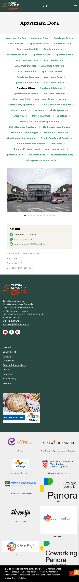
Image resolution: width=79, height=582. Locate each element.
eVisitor (20, 451)
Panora (58, 501)
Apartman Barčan (16, 38)
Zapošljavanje (10, 378)
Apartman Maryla (53, 60)
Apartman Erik (16, 43)
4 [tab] (34, 215)
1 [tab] (25, 215)
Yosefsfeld (56, 143)
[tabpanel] (39, 190)
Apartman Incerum (16, 54)
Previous (15, 190)
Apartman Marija (53, 49)
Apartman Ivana (41, 54)
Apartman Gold (62, 43)
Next (64, 190)
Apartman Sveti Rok (52, 65)
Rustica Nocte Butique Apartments (39, 121)
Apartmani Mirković (54, 93)
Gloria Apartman (59, 110)
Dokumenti (8, 360)
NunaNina (61, 115)
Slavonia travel (20, 521)
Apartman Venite (26, 71)
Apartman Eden (14, 154)
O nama (7, 356)
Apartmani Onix (21, 99)
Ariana (62, 99)
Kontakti (7, 374)
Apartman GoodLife (27, 49)
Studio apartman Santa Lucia (39, 160)
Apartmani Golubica (51, 88)
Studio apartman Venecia (21, 138)
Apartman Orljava (55, 149)
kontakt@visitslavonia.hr (16, 324)
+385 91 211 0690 (23, 239)
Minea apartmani (41, 115)
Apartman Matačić (25, 65)
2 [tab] (28, 215)
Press (6, 369)
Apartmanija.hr (59, 536)
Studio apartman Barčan (56, 127)
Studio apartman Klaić (55, 132)
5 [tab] (38, 215)
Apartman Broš (36, 154)
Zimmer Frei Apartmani (27, 149)
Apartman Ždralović (28, 77)
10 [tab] (54, 215)
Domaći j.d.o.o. (19, 110)
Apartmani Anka (53, 77)
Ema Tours (38, 110)
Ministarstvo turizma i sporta (58, 473)
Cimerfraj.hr (20, 555)
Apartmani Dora (26, 88)
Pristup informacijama (14, 365)
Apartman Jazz (64, 54)
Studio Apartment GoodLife (56, 138)
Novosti (7, 347)
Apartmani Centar (54, 82)
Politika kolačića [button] (19, 578)
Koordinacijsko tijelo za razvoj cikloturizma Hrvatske (58, 452)
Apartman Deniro (63, 38)
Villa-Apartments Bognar (31, 143)
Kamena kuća (19, 115)
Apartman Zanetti (52, 71)
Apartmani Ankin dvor (27, 82)
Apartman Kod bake (27, 60)
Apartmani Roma (44, 99)
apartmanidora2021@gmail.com (30, 244)
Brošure (7, 383)
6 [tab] (41, 215)
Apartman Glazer (39, 43)
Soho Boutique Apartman (23, 127)
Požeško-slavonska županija (20, 493)
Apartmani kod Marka (26, 93)
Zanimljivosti (9, 351)
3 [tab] (31, 215)
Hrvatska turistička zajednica (20, 473)
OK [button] (72, 574)
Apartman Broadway (62, 154)
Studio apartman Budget (24, 132)
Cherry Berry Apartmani (21, 104)
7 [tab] (44, 215)
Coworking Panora (58, 565)
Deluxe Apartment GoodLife (55, 104)
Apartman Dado (40, 38)
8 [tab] (47, 215)
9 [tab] (51, 215)
